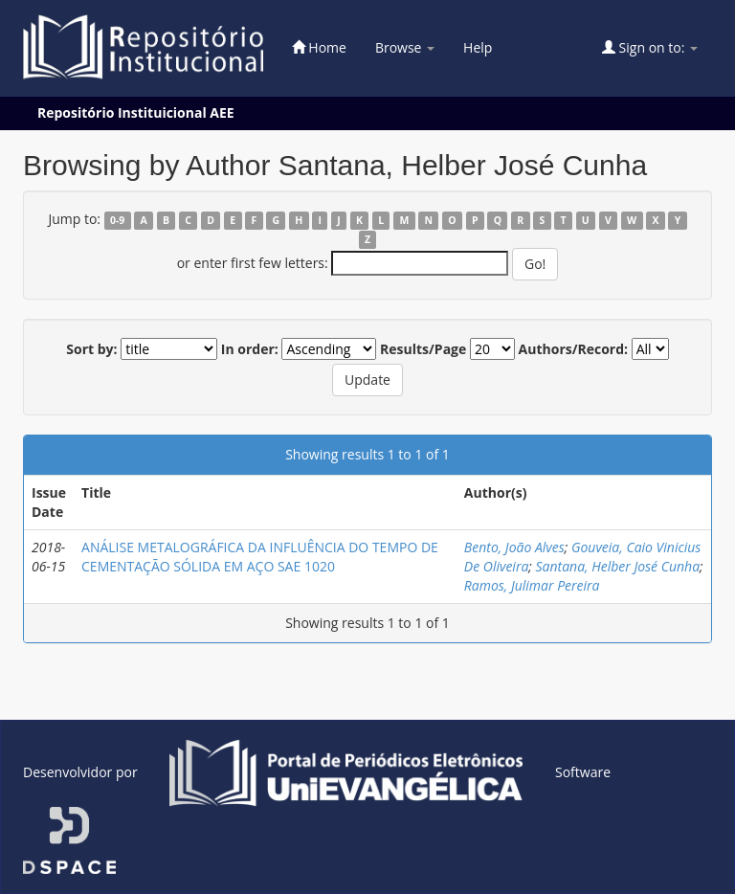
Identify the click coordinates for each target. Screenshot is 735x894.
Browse (404, 47)
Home (319, 47)
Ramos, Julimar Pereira (532, 585)
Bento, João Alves (514, 547)
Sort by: (91, 349)
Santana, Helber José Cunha (618, 566)
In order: (249, 349)
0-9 (117, 220)
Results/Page (423, 349)
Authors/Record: (574, 349)
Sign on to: (650, 47)
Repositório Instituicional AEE (135, 112)
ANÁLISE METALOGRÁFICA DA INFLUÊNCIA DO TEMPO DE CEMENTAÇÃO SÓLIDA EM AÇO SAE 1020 (259, 556)
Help (477, 47)
